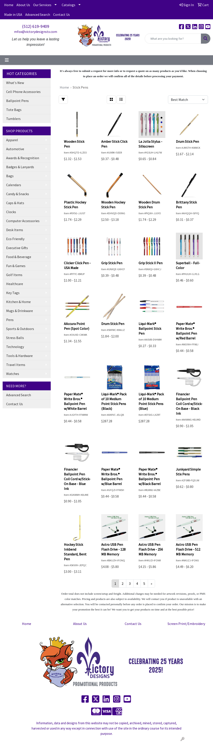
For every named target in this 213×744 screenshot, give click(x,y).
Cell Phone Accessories (23, 91)
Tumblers (13, 118)
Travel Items (15, 364)
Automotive (15, 149)
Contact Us (61, 14)
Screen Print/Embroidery (186, 623)
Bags (10, 176)
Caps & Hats (15, 203)
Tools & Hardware (19, 355)
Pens (10, 320)
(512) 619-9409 (35, 26)
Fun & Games (15, 266)
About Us (23, 5)
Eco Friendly (15, 239)
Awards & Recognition (22, 158)
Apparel (12, 140)
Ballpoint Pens (17, 100)
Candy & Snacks (17, 194)
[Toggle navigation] (6, 60)
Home (8, 5)
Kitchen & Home (18, 302)
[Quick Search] (173, 39)
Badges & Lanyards (20, 167)
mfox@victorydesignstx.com (35, 31)
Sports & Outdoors (20, 329)
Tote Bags (14, 109)
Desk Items (14, 230)
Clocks (11, 212)
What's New (15, 82)
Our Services (42, 5)
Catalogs (68, 5)
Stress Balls (15, 337)
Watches (12, 373)
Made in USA (13, 14)
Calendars (13, 185)
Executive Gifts (17, 248)
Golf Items (14, 275)
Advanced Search (37, 14)
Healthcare (14, 284)
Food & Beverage (18, 257)
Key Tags (13, 293)
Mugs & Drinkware (19, 311)
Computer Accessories (23, 221)
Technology (15, 346)
